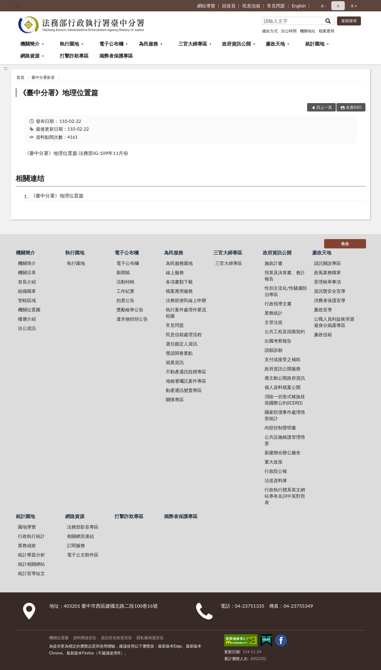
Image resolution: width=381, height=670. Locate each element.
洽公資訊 (27, 328)
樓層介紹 (27, 319)
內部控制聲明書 (280, 427)
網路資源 (30, 55)
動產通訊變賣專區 (184, 390)
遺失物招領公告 (132, 319)
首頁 (20, 77)
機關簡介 (30, 43)
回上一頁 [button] (324, 107)
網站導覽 (206, 5)
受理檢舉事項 (327, 281)
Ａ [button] (338, 5)
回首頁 (229, 5)
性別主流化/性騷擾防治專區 (286, 291)
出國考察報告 (278, 340)
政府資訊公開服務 (282, 368)
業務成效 (27, 545)
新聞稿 (123, 272)
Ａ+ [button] (353, 5)
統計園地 (314, 43)
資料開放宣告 (84, 637)
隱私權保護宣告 (150, 637)
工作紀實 (125, 291)
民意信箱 (251, 5)
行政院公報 (276, 471)
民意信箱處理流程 (184, 334)
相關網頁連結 (80, 536)
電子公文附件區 (82, 554)
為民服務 (148, 43)
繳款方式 (270, 30)
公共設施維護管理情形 (285, 440)
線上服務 (175, 272)
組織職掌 (27, 291)
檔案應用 (326, 30)
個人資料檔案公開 (282, 387)
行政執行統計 (31, 536)
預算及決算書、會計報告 (285, 275)
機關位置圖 (29, 309)
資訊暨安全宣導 (329, 291)
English (299, 5)
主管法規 (274, 322)
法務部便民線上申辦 (186, 300)
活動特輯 (125, 281)
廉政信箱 (323, 334)
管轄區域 (27, 300)
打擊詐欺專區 (74, 55)
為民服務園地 (179, 263)
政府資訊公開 (236, 43)
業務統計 (274, 313)
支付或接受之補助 (282, 359)
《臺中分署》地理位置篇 (58, 92)
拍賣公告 (125, 300)
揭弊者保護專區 (116, 55)
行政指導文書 (278, 303)
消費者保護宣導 (329, 300)
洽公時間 (289, 30)
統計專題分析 (31, 554)
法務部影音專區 (82, 526)
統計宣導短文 (31, 573)
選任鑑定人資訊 (181, 343)
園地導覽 (27, 526)
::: (17, 5)
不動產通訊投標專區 (186, 371)
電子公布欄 (111, 43)
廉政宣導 (323, 309)
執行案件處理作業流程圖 (186, 313)
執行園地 (69, 43)
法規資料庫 (276, 480)
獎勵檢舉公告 (129, 309)
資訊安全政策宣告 (116, 637)
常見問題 (276, 5)
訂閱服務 (76, 545)
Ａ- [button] (323, 5)
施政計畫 (274, 263)
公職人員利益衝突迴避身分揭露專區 (334, 322)
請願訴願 (274, 350)
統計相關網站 (31, 564)
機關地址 (307, 30)
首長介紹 (27, 281)
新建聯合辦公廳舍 (282, 452)
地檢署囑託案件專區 (186, 381)
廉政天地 (275, 43)
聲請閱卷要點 (179, 353)
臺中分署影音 (43, 77)
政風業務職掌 (327, 272)
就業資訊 (175, 362)
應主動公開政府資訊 (285, 378)
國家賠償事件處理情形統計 (285, 415)
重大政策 (274, 461)
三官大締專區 (192, 43)
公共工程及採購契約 (285, 331)
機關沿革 (27, 272)
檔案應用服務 (179, 291)
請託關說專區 (327, 263)
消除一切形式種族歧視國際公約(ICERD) (285, 399)
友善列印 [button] (354, 107)
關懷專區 (175, 399)
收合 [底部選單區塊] (345, 243)
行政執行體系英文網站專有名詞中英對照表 (285, 496)
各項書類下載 (179, 281)
